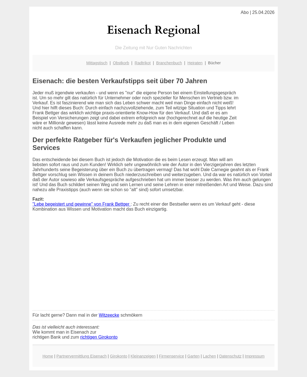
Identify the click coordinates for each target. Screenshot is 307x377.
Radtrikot (143, 63)
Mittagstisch (96, 63)
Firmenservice (171, 356)
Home (48, 356)
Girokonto (118, 356)
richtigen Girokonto (98, 337)
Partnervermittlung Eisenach (81, 356)
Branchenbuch (169, 63)
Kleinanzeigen (142, 356)
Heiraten (194, 63)
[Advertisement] (153, 265)
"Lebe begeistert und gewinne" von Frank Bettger (82, 204)
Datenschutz (230, 356)
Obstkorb (121, 63)
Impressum (254, 356)
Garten (193, 356)
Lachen (209, 356)
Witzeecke (109, 315)
